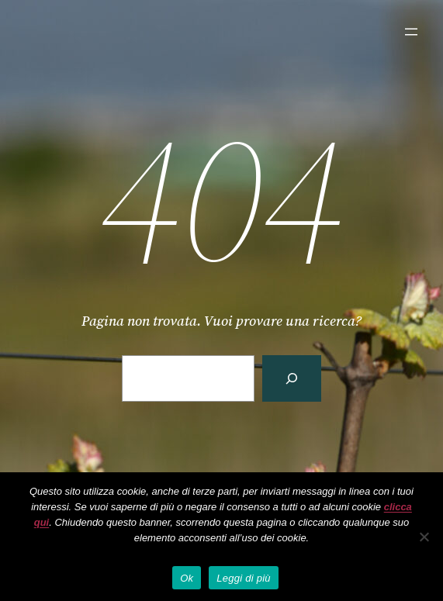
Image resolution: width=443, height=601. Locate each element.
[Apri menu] (411, 31)
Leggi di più (243, 578)
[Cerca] (291, 378)
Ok (186, 578)
